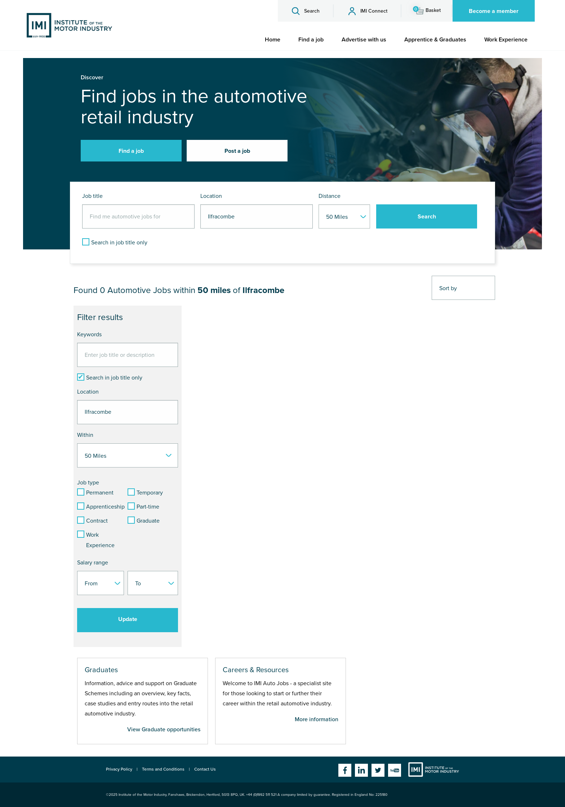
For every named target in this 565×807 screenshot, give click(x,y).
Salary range (92, 562)
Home (272, 39)
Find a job (311, 39)
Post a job (237, 151)
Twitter (378, 770)
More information (316, 719)
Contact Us (205, 769)
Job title (92, 196)
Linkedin (361, 770)
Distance (330, 196)
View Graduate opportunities (163, 729)
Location (211, 196)
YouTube (394, 770)
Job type (88, 482)
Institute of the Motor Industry (433, 769)
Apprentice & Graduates (435, 39)
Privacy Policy (119, 769)
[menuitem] (273, 39)
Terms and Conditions (163, 769)
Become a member (494, 11)
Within (85, 435)
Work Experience (506, 39)
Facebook (344, 770)
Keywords (89, 334)
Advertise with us (364, 39)
